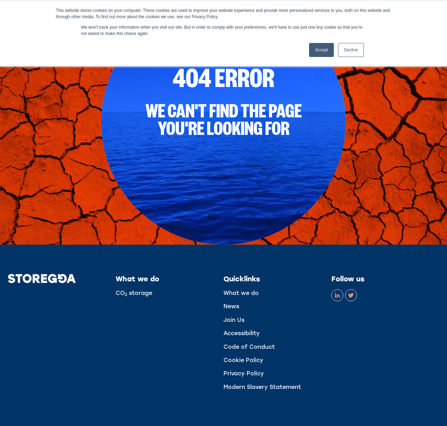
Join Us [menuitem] (234, 320)
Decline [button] (351, 50)
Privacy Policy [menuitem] (244, 373)
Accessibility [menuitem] (242, 333)
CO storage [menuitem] (134, 293)
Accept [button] (321, 50)
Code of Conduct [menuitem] (249, 347)
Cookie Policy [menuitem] (243, 360)
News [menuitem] (231, 306)
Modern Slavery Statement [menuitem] (262, 387)
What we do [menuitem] (241, 293)
